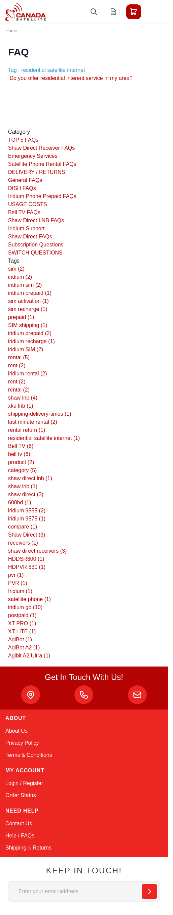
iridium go (25, 607)
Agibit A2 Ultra (29, 655)
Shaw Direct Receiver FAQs (41, 148)
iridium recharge (31, 341)
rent (17, 365)
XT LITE (22, 631)
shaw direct (25, 494)
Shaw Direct (26, 535)
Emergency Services (33, 156)
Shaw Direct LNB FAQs (36, 220)
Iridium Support (26, 228)
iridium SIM (25, 349)
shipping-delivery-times (39, 414)
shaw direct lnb (30, 478)
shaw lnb (22, 398)
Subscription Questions (36, 244)
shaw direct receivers (37, 551)
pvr (16, 575)
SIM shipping (27, 325)
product (21, 462)
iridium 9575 (26, 518)
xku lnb (20, 406)
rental (19, 357)
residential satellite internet (44, 438)
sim (16, 269)
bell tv (19, 454)
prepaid (21, 317)
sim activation (28, 301)
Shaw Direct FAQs (30, 236)
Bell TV (20, 446)
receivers (23, 543)
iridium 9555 (26, 510)
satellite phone (29, 599)
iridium (20, 277)
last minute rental (32, 422)
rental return (26, 430)
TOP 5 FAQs (23, 140)
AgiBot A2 (24, 647)
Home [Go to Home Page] (11, 30)
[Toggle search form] (94, 11)
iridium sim (25, 285)
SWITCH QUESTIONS (35, 253)
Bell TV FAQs (24, 212)
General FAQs (25, 180)
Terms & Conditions (28, 755)
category (22, 470)
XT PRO (22, 623)
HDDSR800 (26, 559)
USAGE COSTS (27, 204)
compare (22, 527)
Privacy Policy (22, 743)
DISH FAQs (22, 188)
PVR (17, 583)
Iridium (20, 591)
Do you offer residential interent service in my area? (70, 78)
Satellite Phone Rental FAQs (42, 164)
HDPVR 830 (26, 567)
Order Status (20, 795)
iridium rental (27, 373)
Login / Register (24, 783)
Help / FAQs (19, 835)
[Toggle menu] (152, 12)
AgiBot (20, 639)
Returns (42, 848)
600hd (19, 502)
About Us (16, 731)
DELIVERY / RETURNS (36, 172)
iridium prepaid (29, 293)
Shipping (15, 848)
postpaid (22, 615)
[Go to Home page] (25, 12)
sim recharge (27, 309)
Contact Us (18, 823)
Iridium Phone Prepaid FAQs (42, 196)
